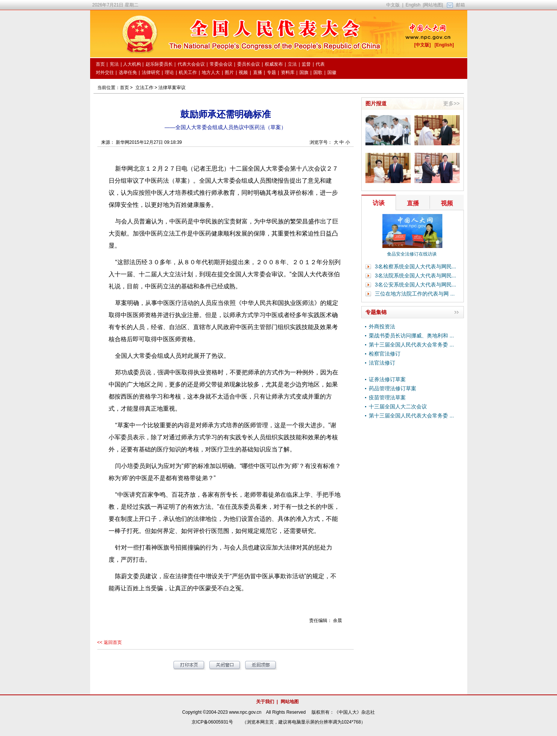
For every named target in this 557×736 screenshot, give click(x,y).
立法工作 (144, 87)
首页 (124, 87)
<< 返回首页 (109, 642)
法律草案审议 (172, 87)
